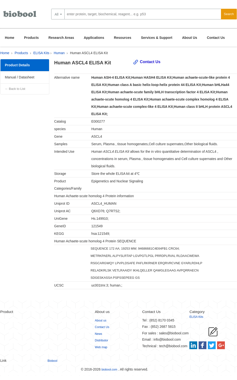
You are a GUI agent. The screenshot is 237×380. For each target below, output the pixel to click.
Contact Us (216, 38)
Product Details (17, 65)
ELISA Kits (41, 53)
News (98, 334)
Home (9, 38)
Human (59, 53)
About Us (189, 38)
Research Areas (61, 38)
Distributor (101, 340)
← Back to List (15, 89)
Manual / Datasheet (19, 77)
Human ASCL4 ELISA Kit (89, 53)
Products (31, 38)
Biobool (52, 361)
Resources (122, 38)
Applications (94, 38)
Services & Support (156, 38)
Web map (101, 347)
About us (100, 320)
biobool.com (109, 369)
